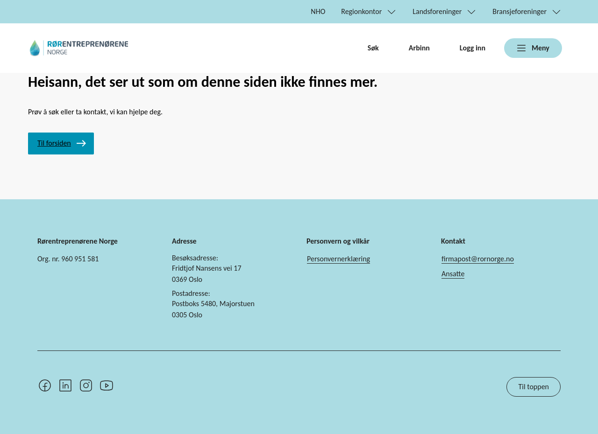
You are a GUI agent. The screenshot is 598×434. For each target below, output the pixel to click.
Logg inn (472, 47)
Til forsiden (54, 143)
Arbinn (419, 47)
